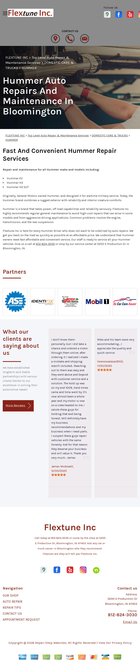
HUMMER (29, 68)
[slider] (58, 474)
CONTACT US (12, 614)
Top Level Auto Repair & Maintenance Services (58, 135)
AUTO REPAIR (12, 602)
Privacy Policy (121, 643)
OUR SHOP (11, 595)
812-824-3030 (45, 244)
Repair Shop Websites (50, 643)
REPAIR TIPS (12, 608)
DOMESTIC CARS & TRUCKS (110, 135)
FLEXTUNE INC (16, 58)
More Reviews (18, 406)
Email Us (130, 622)
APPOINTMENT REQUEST (21, 620)
